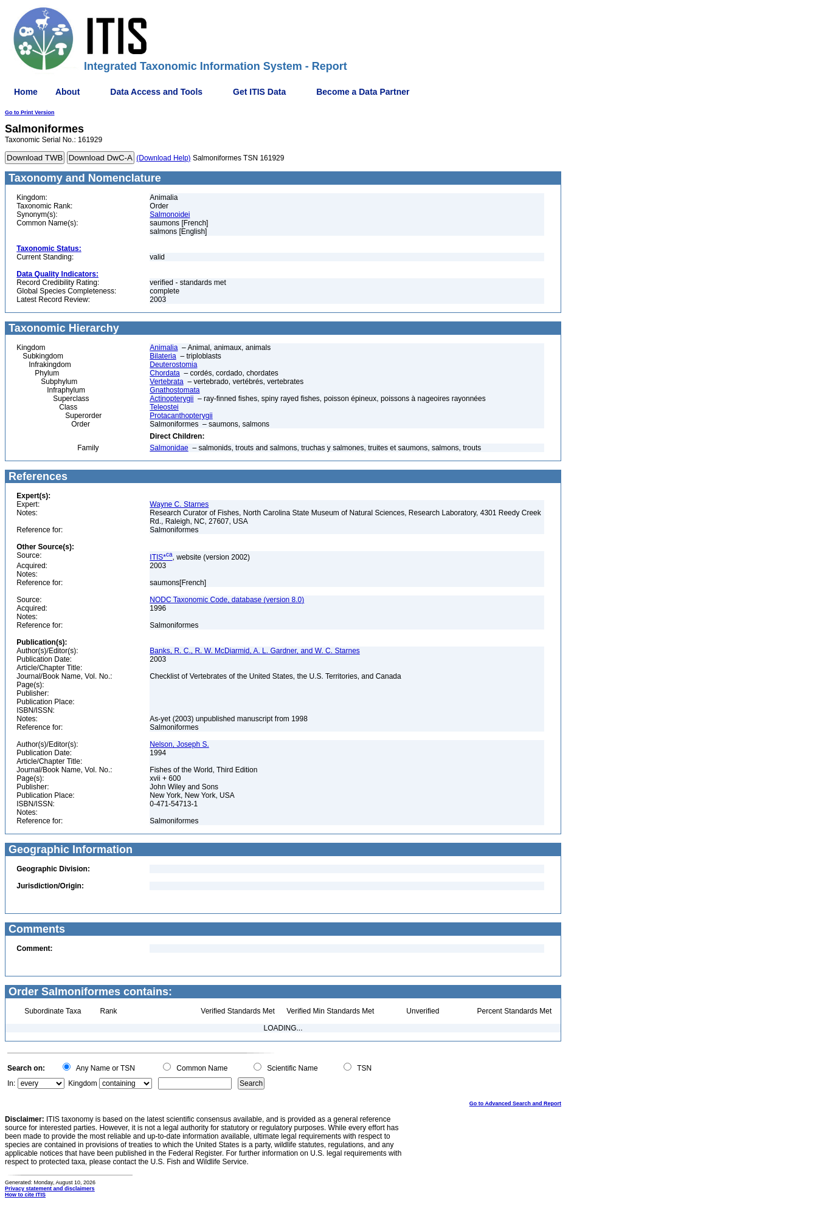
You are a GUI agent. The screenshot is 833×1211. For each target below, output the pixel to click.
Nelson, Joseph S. (179, 744)
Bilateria (163, 356)
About (67, 92)
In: (11, 1083)
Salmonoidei (170, 214)
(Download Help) (163, 158)
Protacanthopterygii (181, 415)
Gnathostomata (174, 390)
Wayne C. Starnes (179, 504)
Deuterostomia (173, 364)
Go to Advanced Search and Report (515, 1103)
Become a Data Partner (362, 92)
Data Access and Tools (156, 92)
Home (26, 92)
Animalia (164, 347)
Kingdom (82, 1083)
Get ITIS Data (259, 92)
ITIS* (161, 557)
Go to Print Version (30, 112)
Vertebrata (166, 381)
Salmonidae (169, 448)
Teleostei (164, 407)
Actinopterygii (171, 398)
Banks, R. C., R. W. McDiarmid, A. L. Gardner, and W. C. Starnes (254, 651)
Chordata (164, 373)
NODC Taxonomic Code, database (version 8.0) (227, 599)
